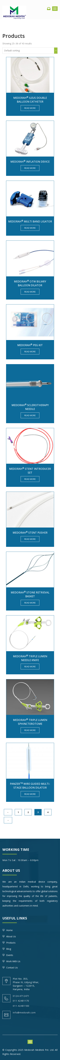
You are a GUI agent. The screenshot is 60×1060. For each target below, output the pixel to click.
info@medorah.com (24, 1012)
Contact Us (12, 967)
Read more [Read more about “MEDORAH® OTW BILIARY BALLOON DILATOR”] (30, 291)
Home (9, 930)
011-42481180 (21, 1005)
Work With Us (13, 961)
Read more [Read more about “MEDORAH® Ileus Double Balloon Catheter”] (30, 108)
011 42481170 (21, 1000)
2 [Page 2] (28, 812)
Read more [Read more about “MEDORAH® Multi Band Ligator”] (30, 227)
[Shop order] (30, 50)
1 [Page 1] (18, 812)
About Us (11, 936)
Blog (8, 948)
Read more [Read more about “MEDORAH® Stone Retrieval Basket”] (30, 602)
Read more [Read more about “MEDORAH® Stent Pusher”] (30, 539)
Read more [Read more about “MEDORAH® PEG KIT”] (30, 351)
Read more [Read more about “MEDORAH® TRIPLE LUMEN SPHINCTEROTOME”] (30, 730)
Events (9, 955)
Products (11, 942)
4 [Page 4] (47, 812)
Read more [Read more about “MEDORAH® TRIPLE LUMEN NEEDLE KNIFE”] (30, 666)
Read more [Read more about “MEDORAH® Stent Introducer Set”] (30, 479)
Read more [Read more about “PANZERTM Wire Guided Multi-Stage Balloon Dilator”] (30, 794)
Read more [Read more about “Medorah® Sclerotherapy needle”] (30, 415)
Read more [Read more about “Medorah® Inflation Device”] (30, 168)
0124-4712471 (21, 995)
